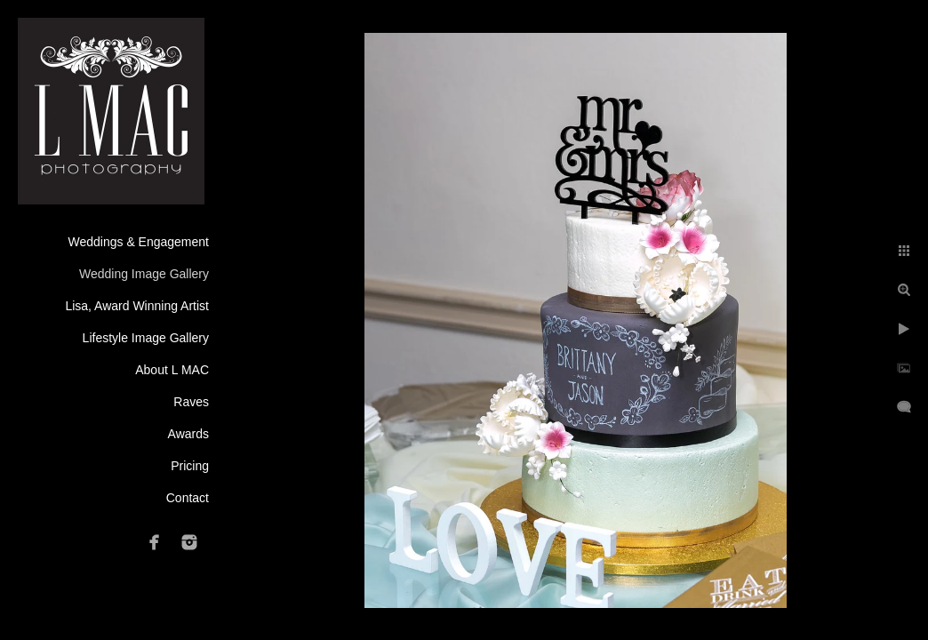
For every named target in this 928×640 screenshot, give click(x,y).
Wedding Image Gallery (144, 274)
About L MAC (172, 370)
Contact (187, 498)
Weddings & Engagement (138, 242)
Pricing (190, 466)
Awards (188, 434)
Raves (191, 402)
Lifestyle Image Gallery (146, 338)
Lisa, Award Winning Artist (137, 306)
